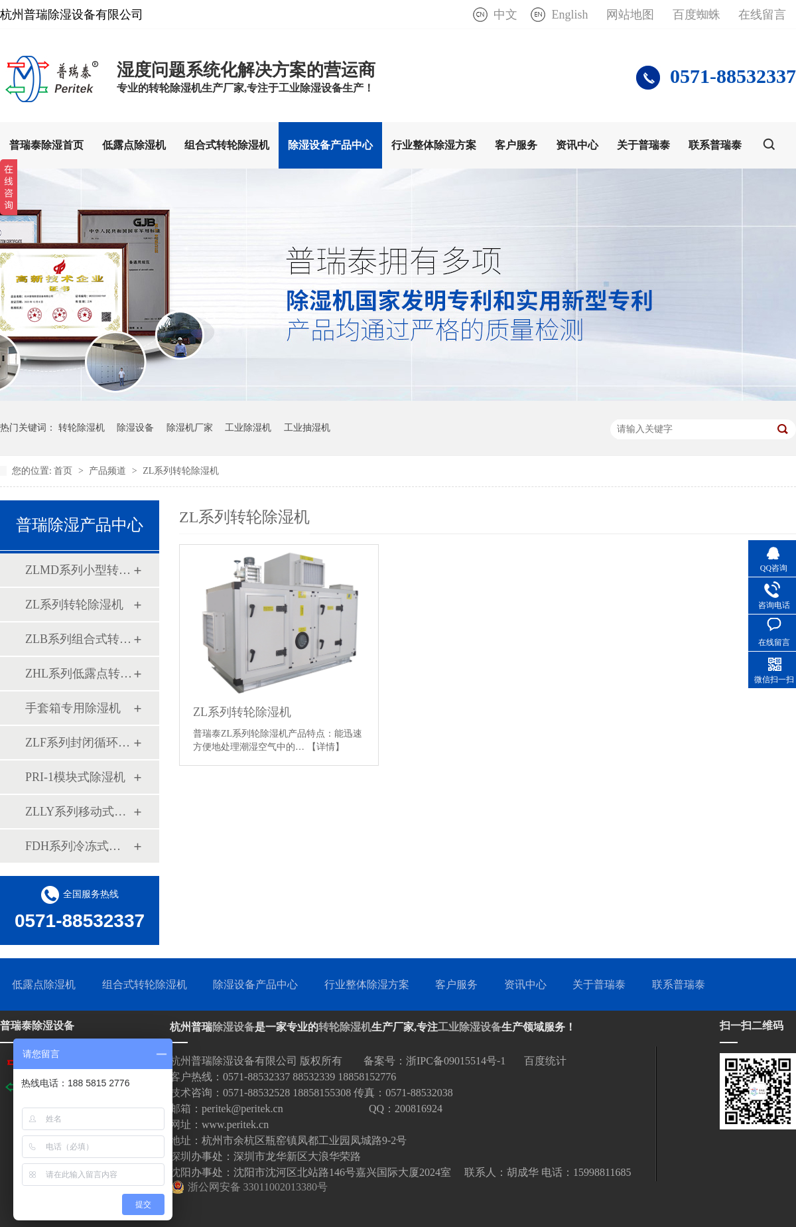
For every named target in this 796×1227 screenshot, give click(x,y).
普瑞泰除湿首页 (46, 145)
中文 (505, 14)
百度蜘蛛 (696, 14)
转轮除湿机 (81, 428)
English (569, 14)
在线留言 (762, 14)
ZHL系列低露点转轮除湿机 (79, 673)
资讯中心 (577, 145)
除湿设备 (135, 428)
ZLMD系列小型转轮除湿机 (79, 570)
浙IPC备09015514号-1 (455, 1060)
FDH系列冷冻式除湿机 (79, 846)
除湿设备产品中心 (330, 145)
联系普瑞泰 (715, 145)
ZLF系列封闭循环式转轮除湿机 (79, 742)
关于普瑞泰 (643, 145)
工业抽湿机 (307, 428)
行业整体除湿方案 (433, 145)
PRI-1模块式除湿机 (75, 777)
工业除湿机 (248, 428)
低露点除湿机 (134, 145)
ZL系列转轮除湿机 (181, 471)
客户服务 (516, 145)
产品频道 (109, 471)
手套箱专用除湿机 (73, 708)
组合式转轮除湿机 (226, 145)
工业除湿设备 (469, 1027)
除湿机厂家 (189, 428)
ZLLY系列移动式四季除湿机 (79, 811)
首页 (64, 471)
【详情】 (325, 747)
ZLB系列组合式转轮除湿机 (79, 639)
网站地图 (630, 14)
